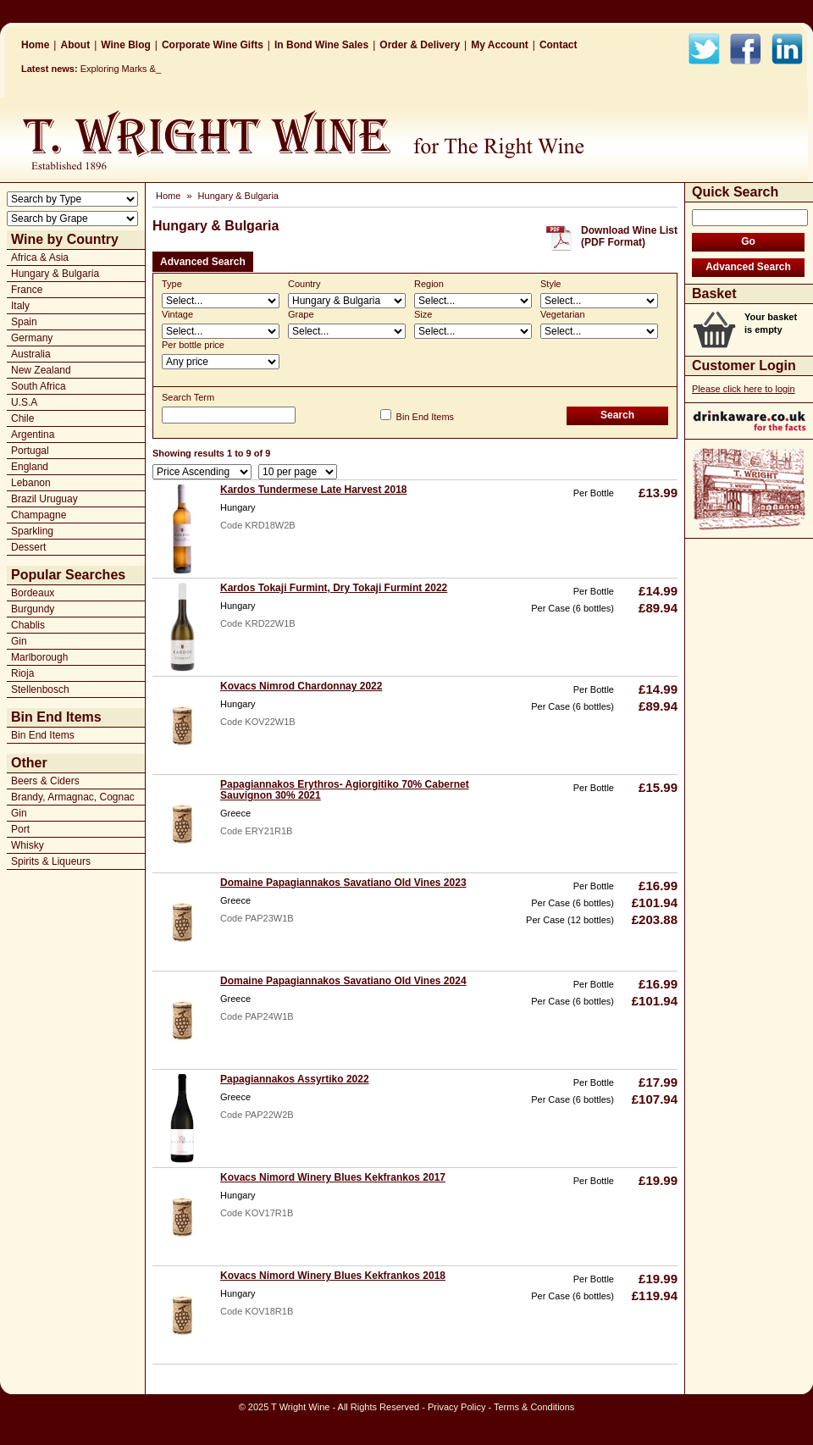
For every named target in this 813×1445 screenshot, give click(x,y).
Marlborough (39, 657)
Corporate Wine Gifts (212, 45)
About (75, 45)
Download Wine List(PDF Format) (629, 236)
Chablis (28, 625)
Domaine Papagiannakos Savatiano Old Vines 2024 (343, 981)
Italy (20, 306)
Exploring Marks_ (116, 69)
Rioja (22, 673)
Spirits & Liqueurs (51, 861)
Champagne (38, 515)
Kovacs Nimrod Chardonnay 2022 (301, 686)
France (26, 290)
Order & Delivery (419, 45)
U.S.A (24, 402)
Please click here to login (743, 389)
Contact (558, 45)
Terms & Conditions (534, 1407)
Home (35, 45)
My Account (499, 45)
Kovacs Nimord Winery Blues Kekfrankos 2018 (332, 1276)
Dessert (28, 547)
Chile (22, 418)
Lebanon (31, 483)
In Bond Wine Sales (321, 45)
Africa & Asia (40, 257)
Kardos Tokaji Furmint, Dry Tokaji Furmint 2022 (333, 588)
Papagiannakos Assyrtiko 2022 (294, 1079)
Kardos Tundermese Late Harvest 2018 (313, 490)
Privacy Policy (456, 1407)
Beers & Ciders (45, 781)
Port (20, 829)
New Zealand (41, 370)
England (29, 467)
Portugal (30, 451)
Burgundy (32, 609)
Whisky (27, 845)
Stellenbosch (40, 689)
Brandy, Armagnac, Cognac (73, 797)
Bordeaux (32, 593)
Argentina (32, 434)
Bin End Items (43, 735)
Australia (31, 354)
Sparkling (32, 531)
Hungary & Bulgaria (55, 274)
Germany (32, 338)
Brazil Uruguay (44, 499)
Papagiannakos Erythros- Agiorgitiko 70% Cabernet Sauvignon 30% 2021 (344, 789)
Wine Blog (126, 45)
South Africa (38, 386)
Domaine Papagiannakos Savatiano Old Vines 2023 (343, 883)
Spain (24, 322)
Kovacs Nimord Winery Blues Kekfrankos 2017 (332, 1177)
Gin (19, 641)
